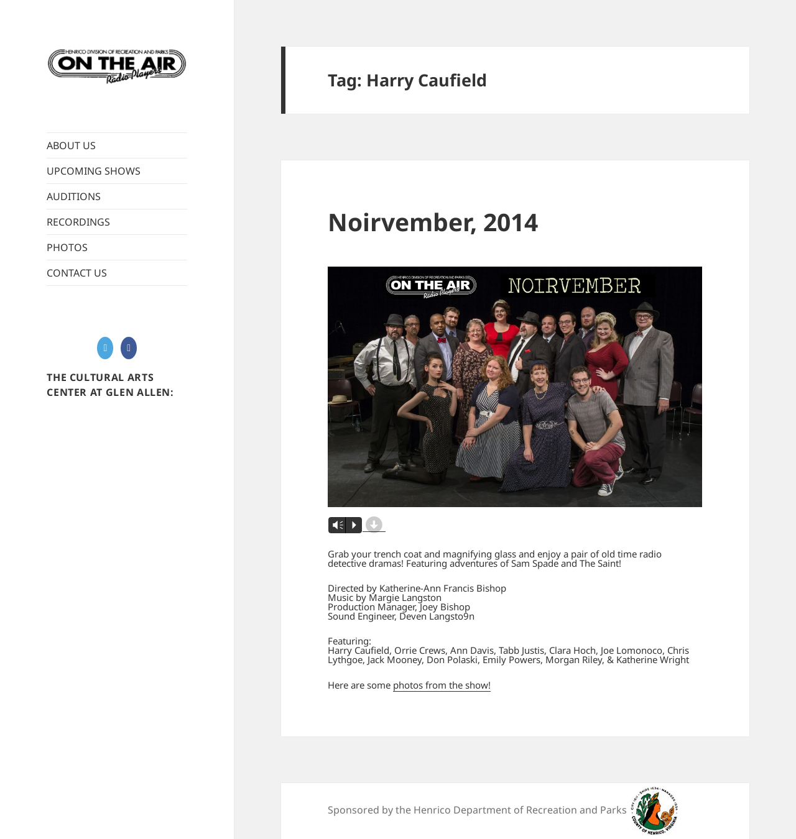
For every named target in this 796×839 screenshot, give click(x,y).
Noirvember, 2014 (433, 221)
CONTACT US (77, 273)
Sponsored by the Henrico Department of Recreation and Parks (477, 810)
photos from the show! (442, 685)
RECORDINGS (78, 222)
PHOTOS (67, 247)
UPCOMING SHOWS (94, 171)
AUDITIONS (74, 196)
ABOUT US (71, 145)
